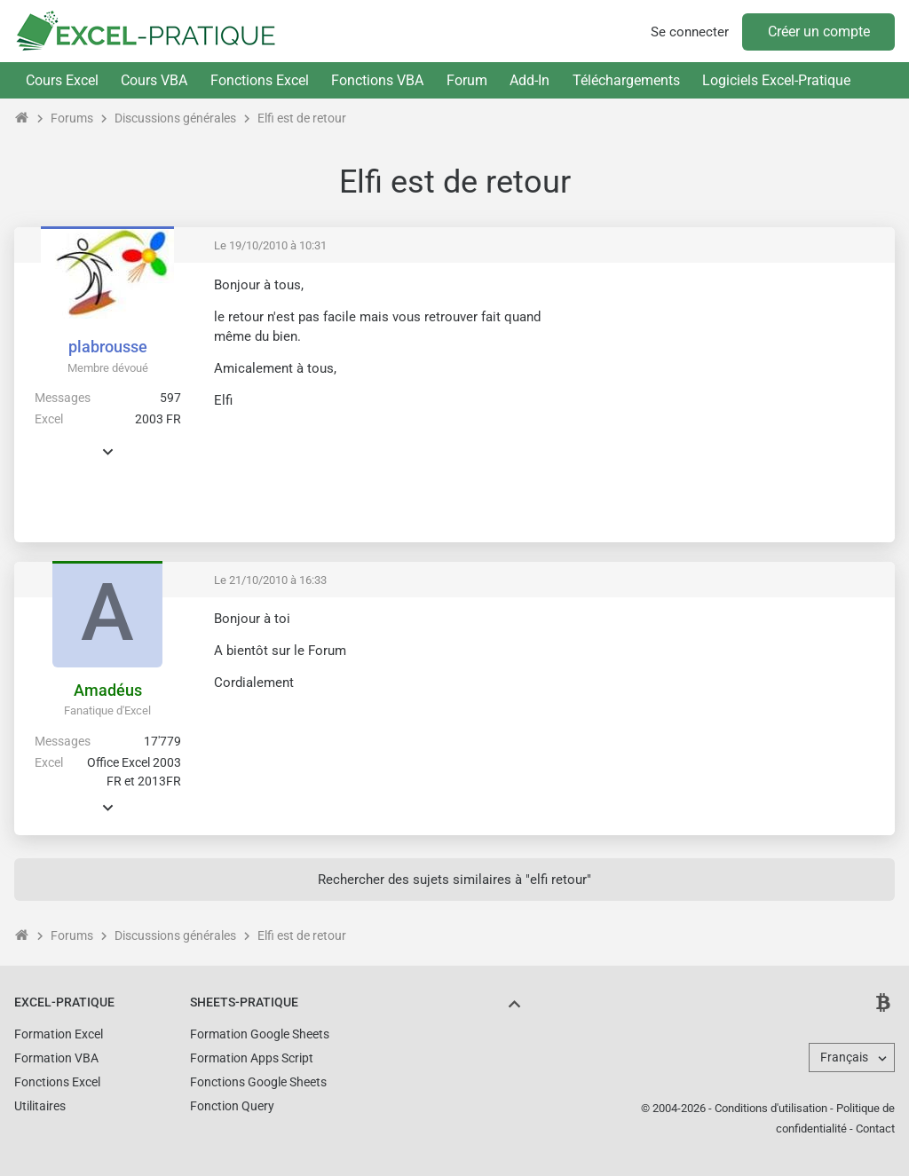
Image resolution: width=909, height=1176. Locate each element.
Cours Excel (62, 80)
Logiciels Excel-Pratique (776, 80)
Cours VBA (154, 80)
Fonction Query (232, 1106)
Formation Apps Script (251, 1058)
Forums (72, 118)
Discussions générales (175, 118)
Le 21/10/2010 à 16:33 (270, 580)
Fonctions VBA (377, 80)
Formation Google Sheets (259, 1034)
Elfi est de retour (301, 118)
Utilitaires (40, 1106)
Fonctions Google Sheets (258, 1082)
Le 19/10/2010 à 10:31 (270, 245)
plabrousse (107, 346)
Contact (875, 1128)
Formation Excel (58, 1034)
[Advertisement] (732, 400)
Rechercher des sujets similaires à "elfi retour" (454, 880)
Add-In (529, 80)
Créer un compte (819, 31)
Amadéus (108, 690)
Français (844, 1057)
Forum (467, 80)
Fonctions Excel (259, 80)
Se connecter (690, 32)
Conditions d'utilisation (771, 1108)
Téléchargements (626, 80)
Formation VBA (56, 1058)
